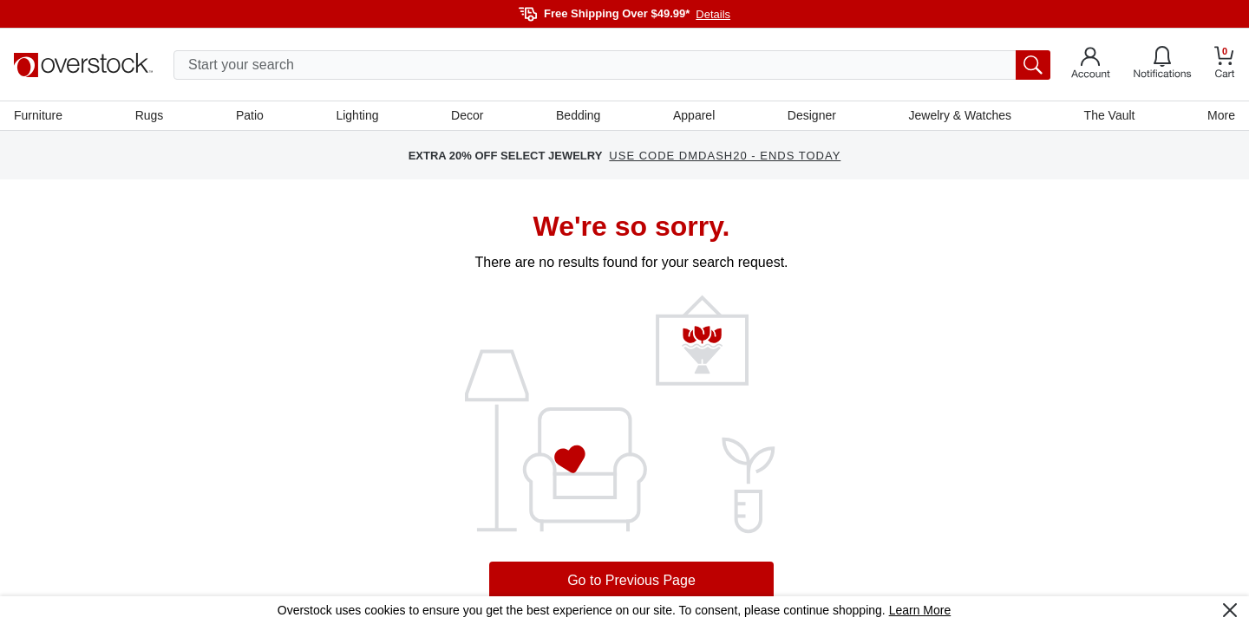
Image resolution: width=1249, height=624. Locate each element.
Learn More (920, 610)
